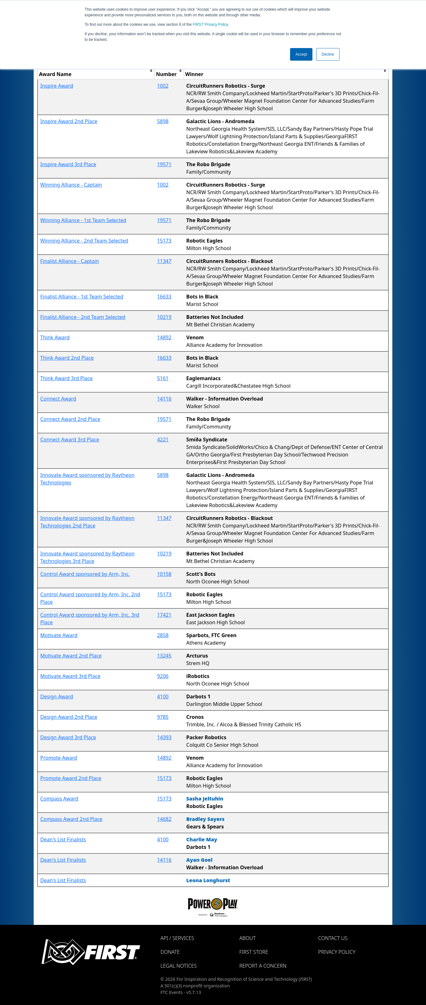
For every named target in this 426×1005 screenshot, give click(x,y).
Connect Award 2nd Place (70, 419)
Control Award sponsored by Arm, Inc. (85, 574)
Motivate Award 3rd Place (70, 676)
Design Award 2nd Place (68, 716)
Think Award (55, 337)
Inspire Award (56, 85)
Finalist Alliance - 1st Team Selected (81, 296)
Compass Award (59, 798)
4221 (163, 439)
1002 (163, 85)
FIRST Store (253, 951)
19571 (164, 164)
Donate (170, 951)
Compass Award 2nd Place (71, 819)
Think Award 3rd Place (66, 378)
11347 (164, 261)
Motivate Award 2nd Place (71, 655)
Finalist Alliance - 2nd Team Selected (82, 317)
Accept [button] (301, 54)
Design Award (56, 696)
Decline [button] (328, 54)
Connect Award (58, 398)
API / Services (177, 938)
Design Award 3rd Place (68, 737)
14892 (164, 337)
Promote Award (58, 757)
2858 (163, 635)
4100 (163, 696)
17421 (164, 614)
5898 (163, 121)
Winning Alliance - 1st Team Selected (83, 220)
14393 (164, 737)
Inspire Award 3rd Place (68, 164)
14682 (164, 819)
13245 (164, 655)
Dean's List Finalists (63, 839)
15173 (164, 240)
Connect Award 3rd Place (69, 439)
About (247, 938)
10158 (164, 574)
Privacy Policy (210, 24)
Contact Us (332, 938)
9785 (163, 716)
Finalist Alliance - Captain (69, 261)
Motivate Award (58, 635)
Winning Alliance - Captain (71, 184)
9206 (163, 676)
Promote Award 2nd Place (70, 778)
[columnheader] (96, 70)
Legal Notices (178, 965)
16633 (164, 296)
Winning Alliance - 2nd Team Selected (84, 240)
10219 (164, 317)
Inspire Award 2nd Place (68, 121)
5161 (163, 378)
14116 (164, 398)
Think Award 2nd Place (67, 357)
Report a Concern (263, 965)
